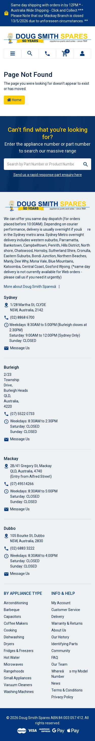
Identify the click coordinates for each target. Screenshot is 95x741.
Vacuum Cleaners (18, 685)
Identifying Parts (64, 644)
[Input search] (42, 164)
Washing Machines (19, 692)
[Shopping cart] (65, 53)
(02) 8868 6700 (22, 317)
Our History (60, 637)
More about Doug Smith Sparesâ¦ (32, 287)
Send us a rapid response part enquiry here (47, 175)
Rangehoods (14, 671)
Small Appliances (17, 678)
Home (14, 100)
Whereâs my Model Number (69, 674)
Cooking (10, 630)
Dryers (9, 644)
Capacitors (12, 617)
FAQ (54, 658)
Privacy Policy (62, 697)
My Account (60, 603)
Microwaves (13, 664)
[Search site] (85, 164)
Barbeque (12, 610)
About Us (58, 630)
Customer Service (65, 610)
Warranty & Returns (67, 623)
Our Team (59, 664)
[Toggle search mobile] (30, 53)
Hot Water (12, 658)
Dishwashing (14, 637)
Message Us (20, 348)
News (55, 683)
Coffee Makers (16, 623)
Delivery (57, 617)
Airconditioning (16, 603)
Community (60, 651)
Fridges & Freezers (18, 651)
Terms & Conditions (67, 690)
